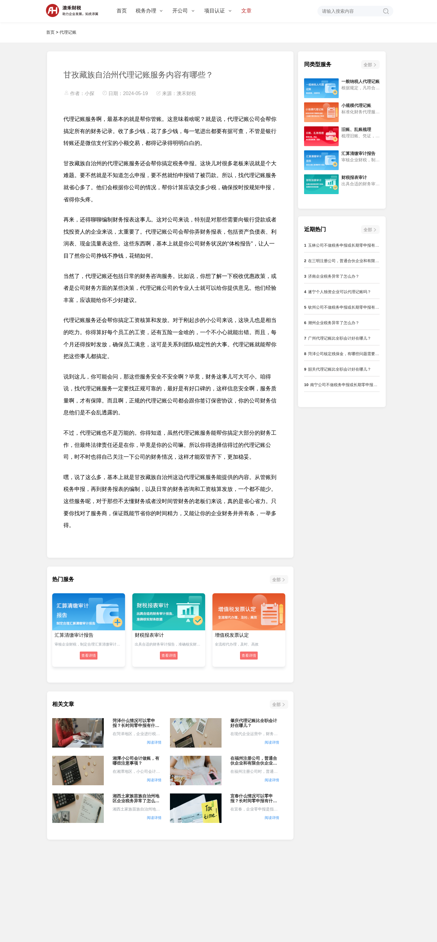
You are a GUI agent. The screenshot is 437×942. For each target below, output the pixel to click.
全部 (276, 579)
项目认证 (217, 11)
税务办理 (149, 11)
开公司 (183, 11)
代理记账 (67, 32)
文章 (246, 11)
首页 (122, 11)
